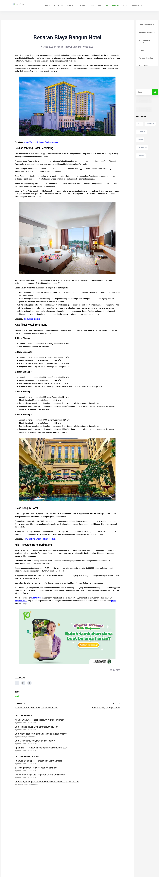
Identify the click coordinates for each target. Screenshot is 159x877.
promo (113, 601)
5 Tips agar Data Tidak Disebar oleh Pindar (36, 767)
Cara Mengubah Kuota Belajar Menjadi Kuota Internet (41, 733)
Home (61, 6)
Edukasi (115, 6)
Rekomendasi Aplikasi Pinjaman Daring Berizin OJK (40, 774)
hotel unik (18, 696)
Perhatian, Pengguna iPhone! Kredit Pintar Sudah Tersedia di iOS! (47, 781)
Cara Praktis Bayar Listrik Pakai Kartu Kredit (36, 726)
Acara (125, 6)
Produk (83, 6)
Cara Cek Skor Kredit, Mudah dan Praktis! (35, 740)
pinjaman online (21, 601)
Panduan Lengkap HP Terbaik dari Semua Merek (38, 760)
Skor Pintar (71, 6)
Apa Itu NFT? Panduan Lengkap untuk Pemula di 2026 (41, 747)
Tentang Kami (95, 6)
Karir (106, 6)
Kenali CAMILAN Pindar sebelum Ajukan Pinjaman (39, 720)
